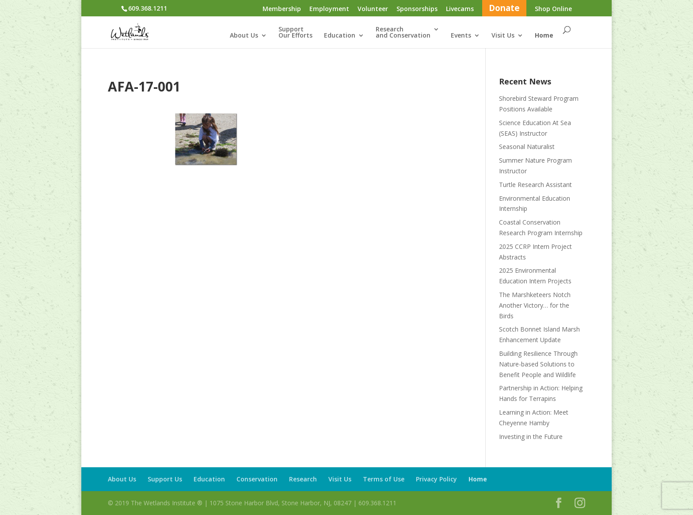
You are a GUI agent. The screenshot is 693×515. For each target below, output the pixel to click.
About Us (244, 35)
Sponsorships (417, 9)
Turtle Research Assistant (535, 184)
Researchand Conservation (403, 32)
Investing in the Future (531, 436)
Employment (329, 9)
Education (339, 35)
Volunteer (373, 9)
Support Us (165, 479)
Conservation (257, 479)
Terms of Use (383, 479)
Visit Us (502, 35)
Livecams (460, 9)
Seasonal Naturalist (527, 146)
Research (303, 479)
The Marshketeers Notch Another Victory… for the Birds (535, 305)
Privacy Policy (436, 479)
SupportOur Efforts (295, 32)
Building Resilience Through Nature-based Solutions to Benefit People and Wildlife (538, 364)
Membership (282, 9)
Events (461, 35)
